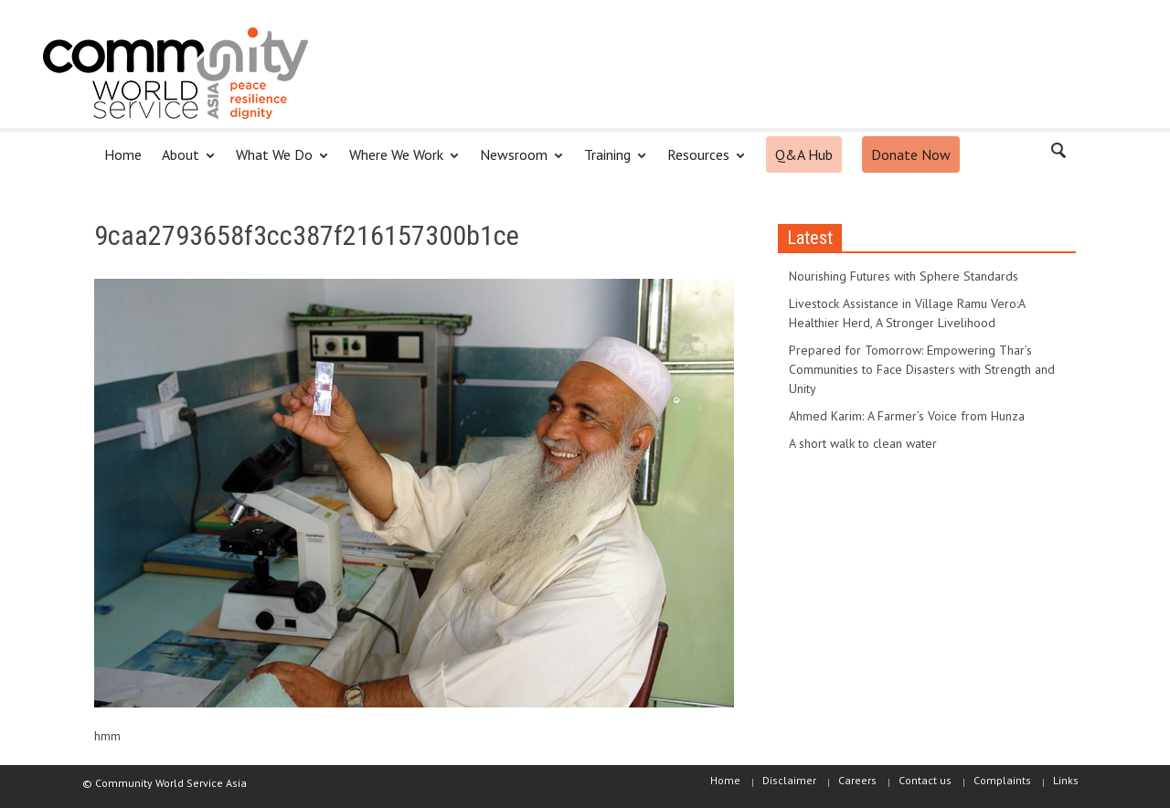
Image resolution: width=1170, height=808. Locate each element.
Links (1066, 780)
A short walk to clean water (863, 443)
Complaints (1002, 780)
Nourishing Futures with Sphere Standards (903, 276)
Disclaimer (789, 780)
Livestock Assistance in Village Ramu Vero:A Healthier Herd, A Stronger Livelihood (907, 313)
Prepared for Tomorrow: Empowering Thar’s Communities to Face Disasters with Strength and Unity (922, 369)
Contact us (925, 780)
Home (123, 154)
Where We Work (399, 162)
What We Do (277, 162)
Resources (701, 162)
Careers (857, 780)
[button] (1057, 153)
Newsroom (516, 162)
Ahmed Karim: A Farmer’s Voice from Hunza (907, 416)
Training (610, 162)
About (183, 162)
